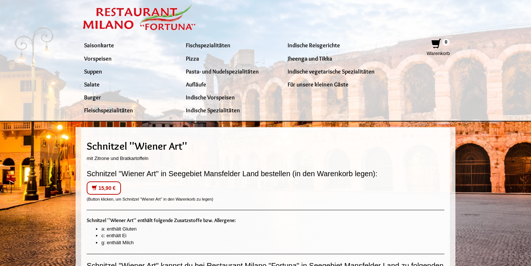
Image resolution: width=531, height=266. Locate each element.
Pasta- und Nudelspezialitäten (222, 71)
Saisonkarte (99, 45)
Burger (92, 97)
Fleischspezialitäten (108, 110)
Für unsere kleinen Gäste (318, 84)
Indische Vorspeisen (210, 97)
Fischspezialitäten (208, 45)
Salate (92, 84)
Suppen (93, 71)
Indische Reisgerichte (314, 45)
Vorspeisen (98, 58)
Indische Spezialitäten (213, 110)
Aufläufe (196, 84)
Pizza (192, 58)
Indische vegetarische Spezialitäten (331, 71)
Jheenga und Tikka (310, 58)
